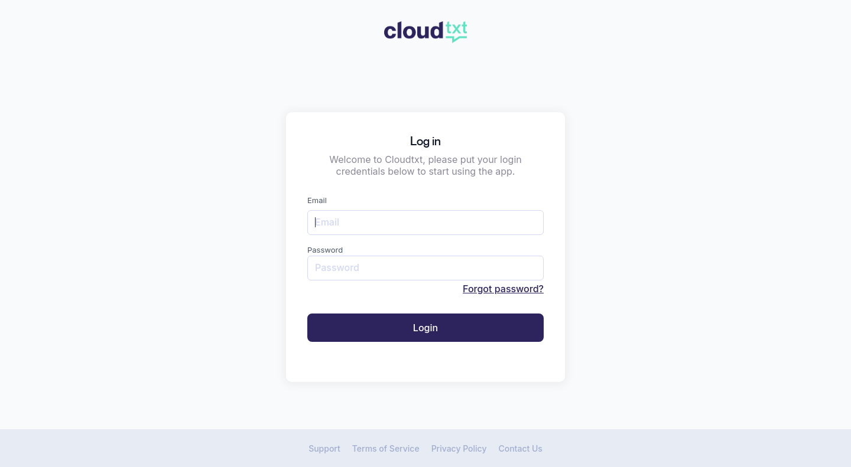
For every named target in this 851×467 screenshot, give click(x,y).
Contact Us (520, 448)
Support (324, 448)
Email (317, 200)
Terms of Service (386, 448)
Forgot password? (503, 289)
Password (325, 249)
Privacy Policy (459, 448)
